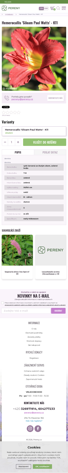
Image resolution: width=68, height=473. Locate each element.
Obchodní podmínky (34, 334)
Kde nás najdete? (34, 422)
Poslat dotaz (50, 152)
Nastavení (23, 466)
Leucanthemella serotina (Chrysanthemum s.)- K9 (51, 271)
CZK (41, 8)
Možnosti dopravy (34, 342)
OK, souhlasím (42, 466)
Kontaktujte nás (56, 98)
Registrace (34, 359)
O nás (34, 330)
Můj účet (8, 2)
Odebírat (58, 311)
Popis (18, 152)
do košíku (44, 142)
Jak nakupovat (34, 346)
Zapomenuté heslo (34, 380)
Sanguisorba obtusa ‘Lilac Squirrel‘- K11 (17, 271)
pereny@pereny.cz (22, 99)
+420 (34, 409)
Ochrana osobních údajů (34, 372)
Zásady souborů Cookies (34, 376)
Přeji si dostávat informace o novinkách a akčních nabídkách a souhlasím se (33, 304)
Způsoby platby (34, 338)
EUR (46, 8)
